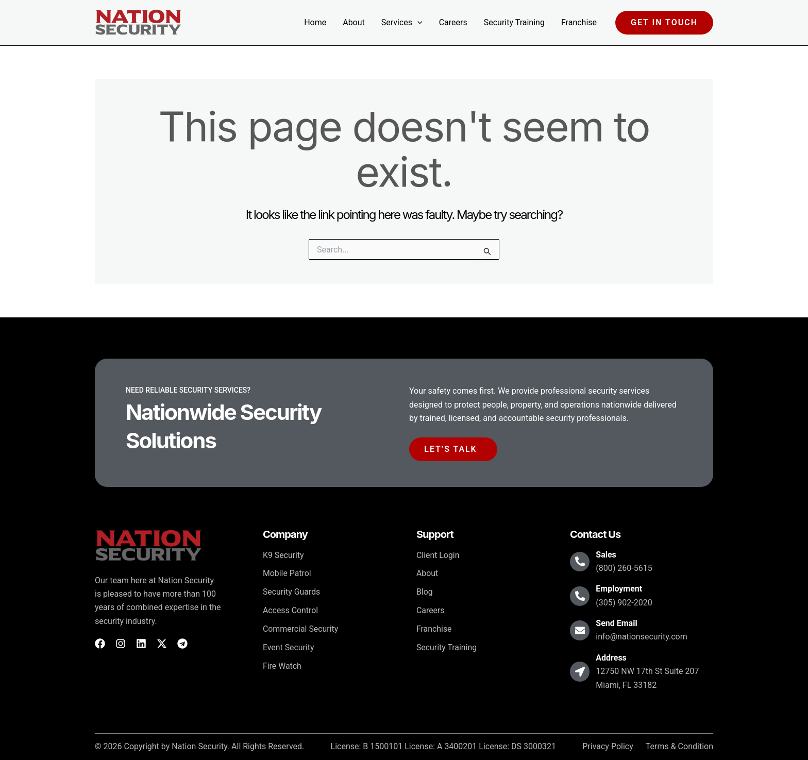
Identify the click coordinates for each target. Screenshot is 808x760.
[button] (417, 22)
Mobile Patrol (287, 574)
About (354, 22)
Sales (607, 555)
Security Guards (292, 592)
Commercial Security (301, 629)
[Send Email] (580, 630)
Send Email (617, 624)
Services (402, 22)
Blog (424, 592)
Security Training (514, 22)
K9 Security (283, 555)
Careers (453, 22)
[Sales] (580, 562)
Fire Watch (282, 666)
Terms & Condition (679, 747)
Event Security (288, 648)
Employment (620, 589)
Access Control (290, 611)
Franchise (579, 22)
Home (315, 22)
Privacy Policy (607, 747)
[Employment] (580, 596)
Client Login (438, 555)
